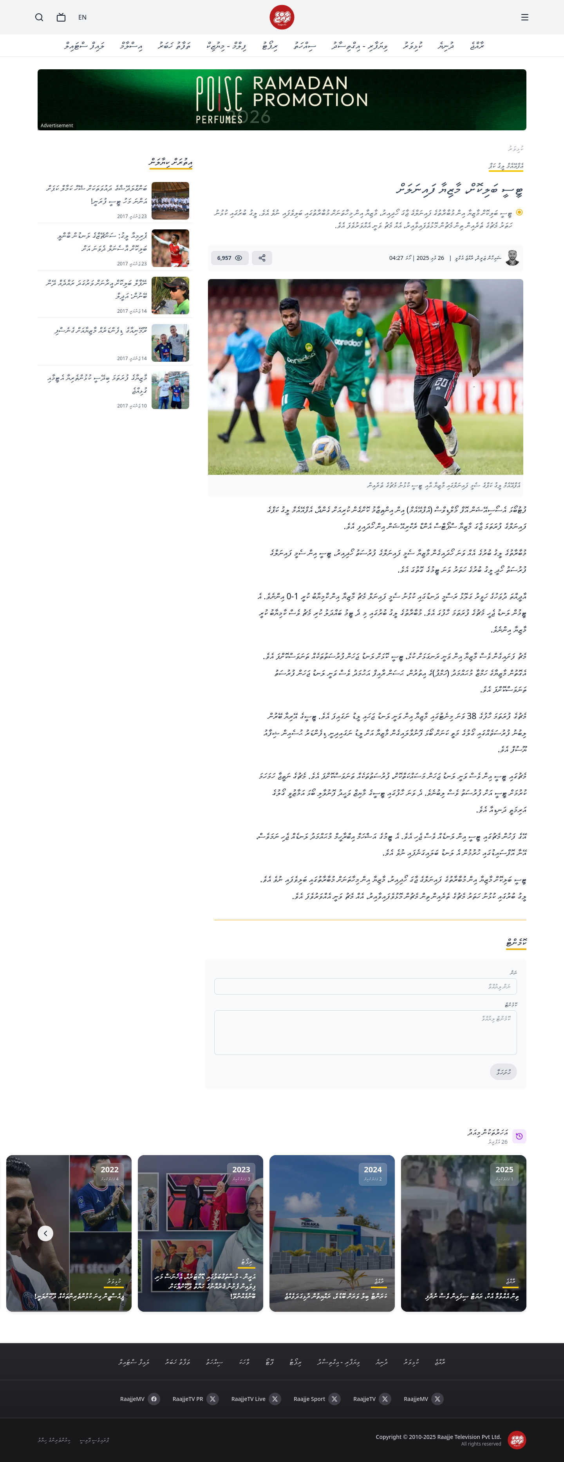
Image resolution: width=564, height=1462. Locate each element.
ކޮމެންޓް (511, 1004)
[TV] (61, 17)
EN (82, 17)
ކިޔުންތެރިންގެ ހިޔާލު (54, 1440)
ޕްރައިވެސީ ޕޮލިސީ (94, 1440)
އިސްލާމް (131, 45)
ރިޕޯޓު (270, 45)
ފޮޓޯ (269, 1361)
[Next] (45, 1233)
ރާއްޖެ (477, 45)
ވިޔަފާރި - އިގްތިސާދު (359, 45)
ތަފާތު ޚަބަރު (174, 45)
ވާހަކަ (244, 1361)
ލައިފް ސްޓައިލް (84, 45)
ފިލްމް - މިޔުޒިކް (226, 45)
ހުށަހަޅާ (503, 1072)
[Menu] (525, 17)
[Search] (39, 17)
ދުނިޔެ (446, 45)
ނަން (513, 972)
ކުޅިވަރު (412, 45)
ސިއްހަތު (304, 45)
